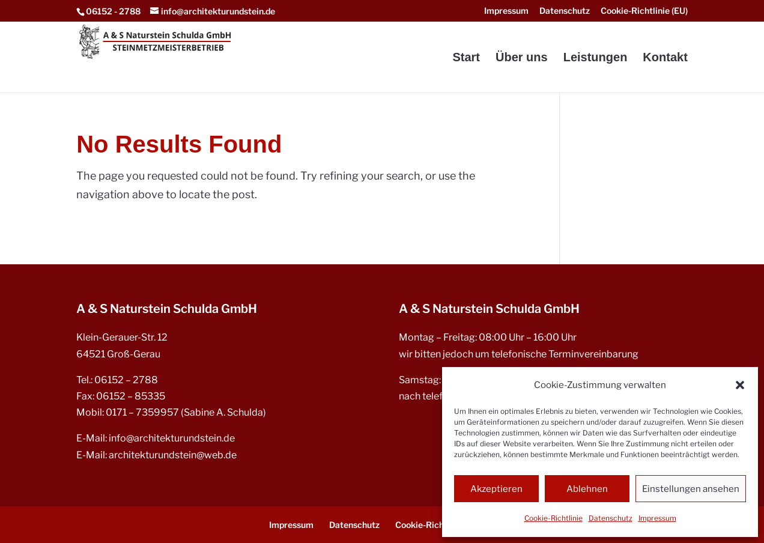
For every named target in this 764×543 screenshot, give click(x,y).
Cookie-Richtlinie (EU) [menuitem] (644, 11)
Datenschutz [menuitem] (564, 11)
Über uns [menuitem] (522, 58)
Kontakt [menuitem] (665, 58)
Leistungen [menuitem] (595, 58)
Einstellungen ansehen (690, 489)
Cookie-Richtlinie (553, 518)
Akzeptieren (496, 489)
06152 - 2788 (113, 11)
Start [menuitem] (466, 58)
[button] (740, 385)
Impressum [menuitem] (506, 11)
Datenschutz (610, 518)
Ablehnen (587, 489)
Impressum (657, 518)
